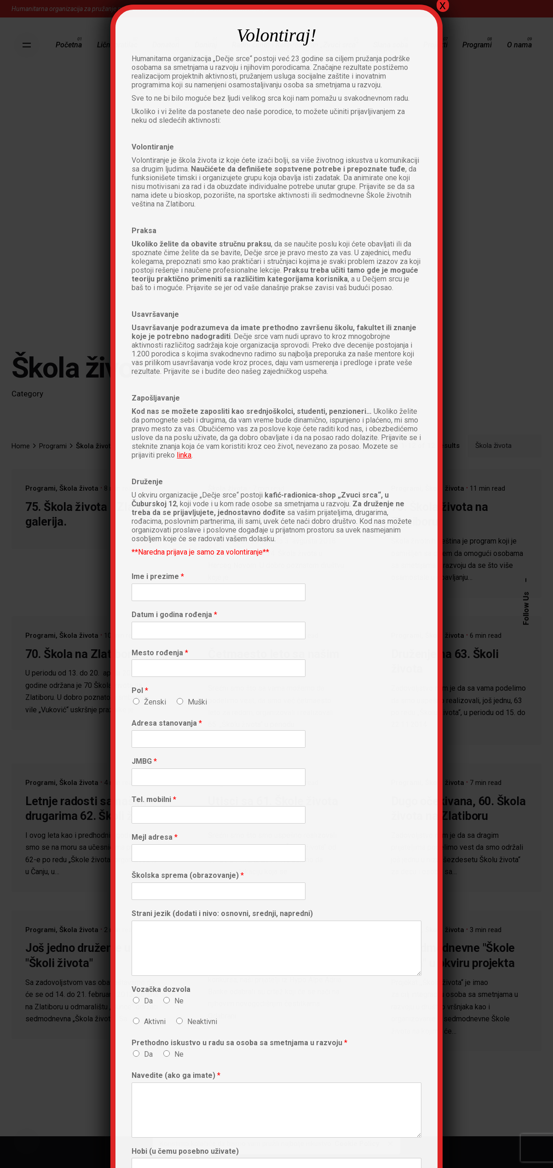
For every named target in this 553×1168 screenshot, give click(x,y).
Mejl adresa (155, 837)
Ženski (155, 702)
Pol (140, 690)
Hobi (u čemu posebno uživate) (185, 1151)
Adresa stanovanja (167, 723)
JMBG (144, 761)
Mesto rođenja (160, 652)
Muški (197, 702)
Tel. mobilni (154, 799)
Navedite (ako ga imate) (176, 1075)
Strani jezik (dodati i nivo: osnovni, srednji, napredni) (222, 913)
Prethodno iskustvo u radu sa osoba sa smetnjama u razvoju (239, 1042)
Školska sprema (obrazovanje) (188, 875)
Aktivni (155, 1021)
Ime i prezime (158, 576)
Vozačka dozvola (161, 989)
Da (148, 1000)
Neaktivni (202, 1021)
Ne (179, 1000)
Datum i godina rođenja (174, 614)
